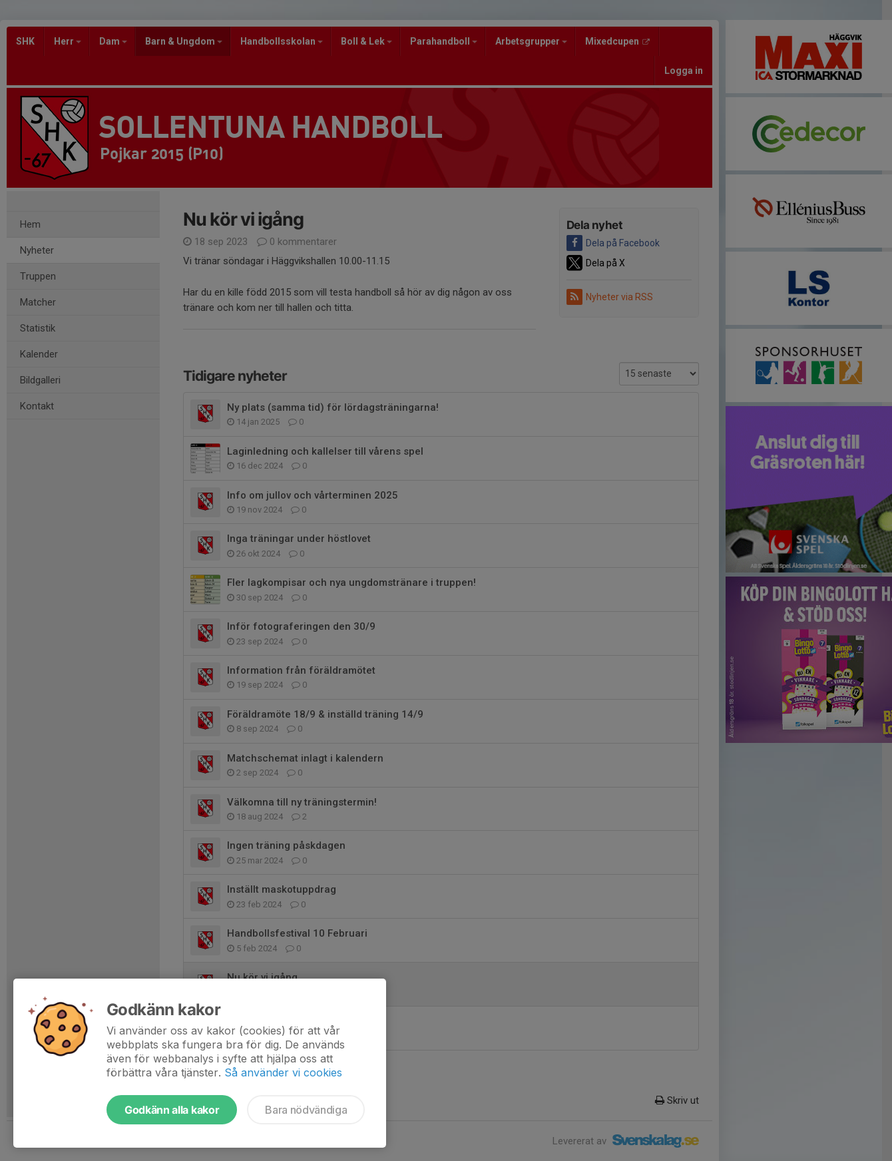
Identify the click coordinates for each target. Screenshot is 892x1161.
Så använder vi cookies (283, 1072)
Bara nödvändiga (306, 1109)
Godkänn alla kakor (171, 1109)
